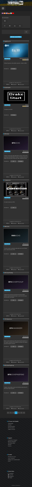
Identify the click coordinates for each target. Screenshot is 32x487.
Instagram (11, 476)
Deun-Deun (26, 151)
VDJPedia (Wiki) (11, 443)
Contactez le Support (12, 440)
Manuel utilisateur (12, 441)
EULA (9, 461)
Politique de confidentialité (14, 459)
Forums (9, 446)
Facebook (10, 473)
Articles (9, 444)
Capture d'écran (11, 429)
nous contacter (11, 458)
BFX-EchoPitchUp (8, 272)
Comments (14, 84)
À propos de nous (12, 456)
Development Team (25, 58)
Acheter (9, 425)
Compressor (7, 180)
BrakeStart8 (7, 87)
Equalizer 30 (7, 41)
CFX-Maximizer (8, 319)
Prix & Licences (11, 427)
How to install (21, 84)
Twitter (10, 477)
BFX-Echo (6, 134)
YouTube (10, 474)
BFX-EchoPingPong (9, 365)
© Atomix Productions (16, 485)
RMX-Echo (6, 226)
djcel (28, 104)
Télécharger (10, 423)
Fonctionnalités (11, 426)
